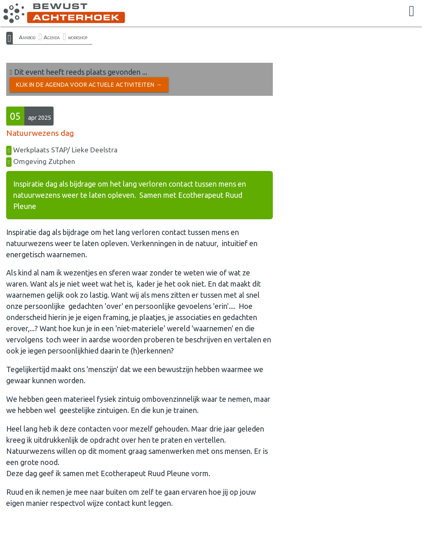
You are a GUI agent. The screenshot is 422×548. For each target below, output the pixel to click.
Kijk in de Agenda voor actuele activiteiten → (89, 84)
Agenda (52, 37)
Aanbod (27, 37)
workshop (77, 37)
